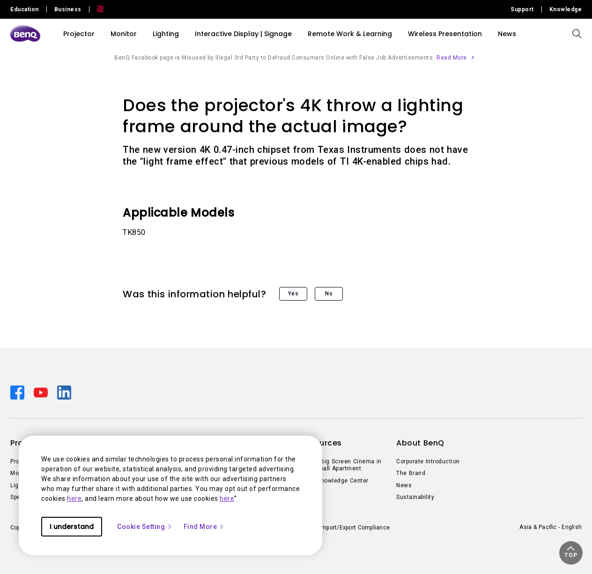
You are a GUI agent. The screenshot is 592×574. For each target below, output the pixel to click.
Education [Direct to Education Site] (24, 9)
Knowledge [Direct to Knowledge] (565, 9)
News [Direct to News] (404, 485)
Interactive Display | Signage (243, 33)
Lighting (166, 33)
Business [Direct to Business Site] (67, 9)
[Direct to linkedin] (64, 391)
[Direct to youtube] (42, 391)
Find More (204, 526)
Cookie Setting (144, 526)
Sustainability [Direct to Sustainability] (415, 497)
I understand (72, 526)
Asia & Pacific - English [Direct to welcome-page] (550, 527)
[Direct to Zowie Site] (96, 9)
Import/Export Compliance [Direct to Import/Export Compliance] (355, 527)
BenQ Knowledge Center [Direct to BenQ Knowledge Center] (334, 480)
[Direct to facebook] (18, 391)
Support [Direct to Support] (522, 9)
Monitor (124, 33)
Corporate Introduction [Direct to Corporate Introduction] (428, 461)
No (329, 293)
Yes (293, 293)
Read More (452, 57)
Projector (79, 33)
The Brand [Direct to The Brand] (410, 473)
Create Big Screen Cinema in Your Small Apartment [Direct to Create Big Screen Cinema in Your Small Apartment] (341, 465)
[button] (571, 553)
